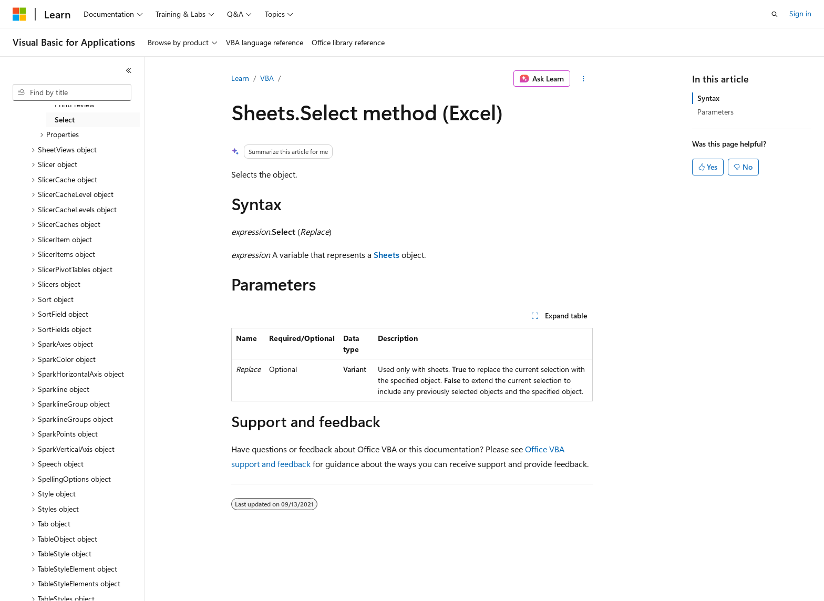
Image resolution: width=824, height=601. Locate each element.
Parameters (715, 112)
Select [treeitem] (65, 120)
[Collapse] (129, 70)
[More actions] (583, 78)
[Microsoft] (19, 14)
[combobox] (72, 92)
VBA (267, 78)
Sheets (386, 254)
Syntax (708, 98)
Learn (240, 78)
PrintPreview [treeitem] (75, 104)
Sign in (800, 13)
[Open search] (774, 14)
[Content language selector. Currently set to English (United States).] (61, 585)
